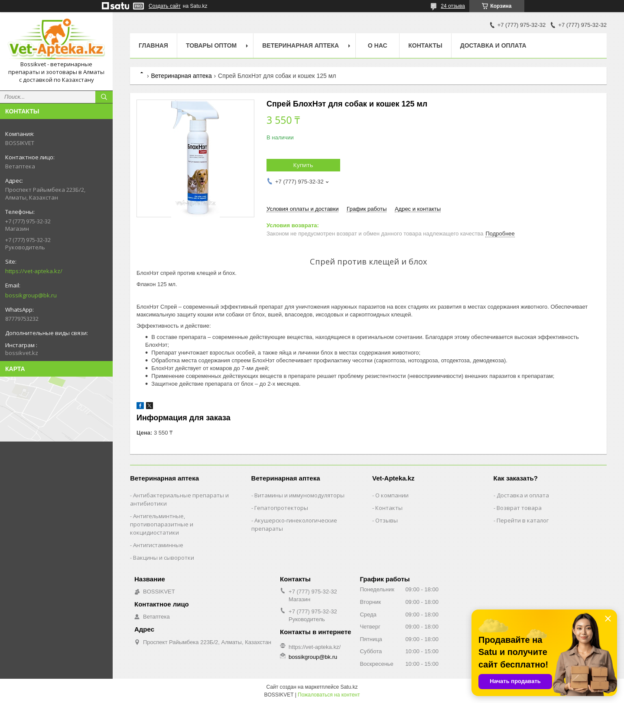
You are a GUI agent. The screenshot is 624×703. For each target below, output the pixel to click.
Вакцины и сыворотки (163, 557)
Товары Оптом (211, 45)
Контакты (425, 45)
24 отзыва (453, 6)
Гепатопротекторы (281, 508)
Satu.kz (349, 687)
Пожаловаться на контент (329, 695)
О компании (392, 495)
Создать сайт (165, 6)
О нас (377, 45)
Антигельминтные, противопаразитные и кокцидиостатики (161, 524)
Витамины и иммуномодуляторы (299, 495)
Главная (153, 45)
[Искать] (104, 96)
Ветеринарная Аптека (300, 45)
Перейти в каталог (523, 520)
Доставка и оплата (493, 45)
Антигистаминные (158, 545)
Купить (303, 165)
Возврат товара (519, 508)
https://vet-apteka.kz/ (33, 271)
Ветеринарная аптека (181, 75)
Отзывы (386, 520)
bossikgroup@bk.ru (31, 295)
